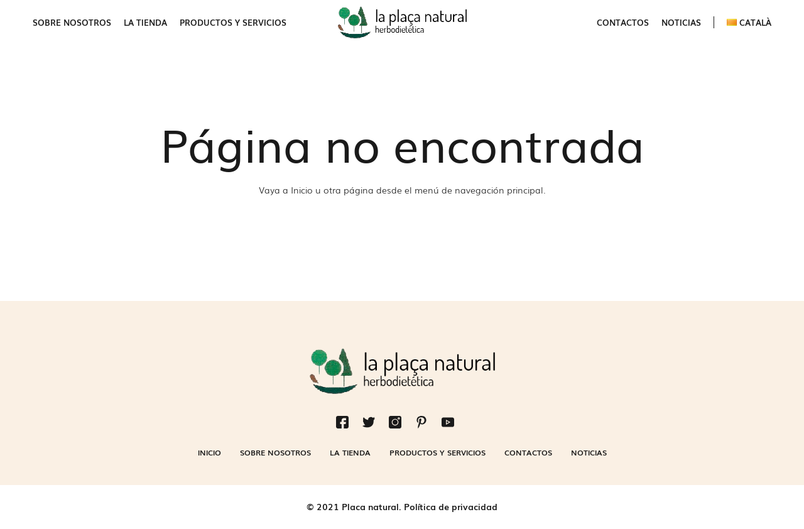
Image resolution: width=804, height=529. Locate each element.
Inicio (302, 189)
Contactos (623, 22)
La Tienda (145, 22)
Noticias (681, 22)
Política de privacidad (450, 506)
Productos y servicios (233, 22)
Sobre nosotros (72, 22)
